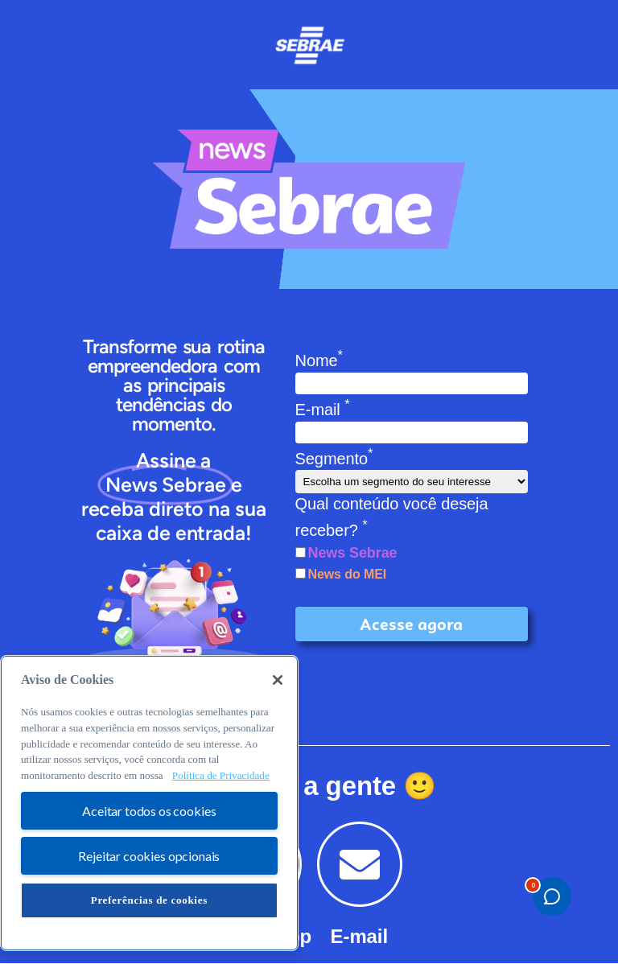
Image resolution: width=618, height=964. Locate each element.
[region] (149, 803)
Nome (319, 360)
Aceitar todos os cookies (149, 810)
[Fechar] (277, 680)
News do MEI (347, 574)
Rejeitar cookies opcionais (149, 855)
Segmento (334, 459)
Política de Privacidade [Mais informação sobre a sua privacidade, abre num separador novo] (221, 775)
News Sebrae (353, 553)
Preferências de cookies (149, 900)
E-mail (322, 409)
